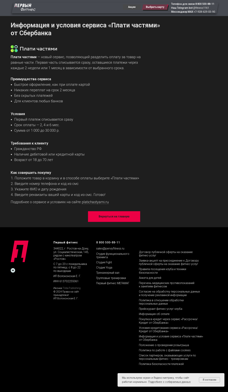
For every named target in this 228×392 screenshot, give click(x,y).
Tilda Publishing (72, 288)
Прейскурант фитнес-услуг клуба (160, 309)
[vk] (13, 270)
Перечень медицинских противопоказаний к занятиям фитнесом (166, 284)
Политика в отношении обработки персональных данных (161, 302)
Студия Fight (104, 262)
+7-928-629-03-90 (204, 11)
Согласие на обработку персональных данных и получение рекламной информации (169, 293)
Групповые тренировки (111, 278)
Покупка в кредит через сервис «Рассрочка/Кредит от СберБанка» (168, 320)
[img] (25, 7)
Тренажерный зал (107, 272)
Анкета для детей (150, 278)
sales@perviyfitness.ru (110, 248)
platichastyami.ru (95, 202)
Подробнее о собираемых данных (169, 381)
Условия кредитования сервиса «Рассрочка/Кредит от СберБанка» (168, 329)
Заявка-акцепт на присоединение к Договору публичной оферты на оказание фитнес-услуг (169, 262)
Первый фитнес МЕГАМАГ (112, 283)
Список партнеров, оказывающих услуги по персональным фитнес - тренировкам (167, 357)
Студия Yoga (104, 267)
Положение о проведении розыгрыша (164, 345)
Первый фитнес (65, 242)
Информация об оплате (154, 314)
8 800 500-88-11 (204, 3)
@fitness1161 (201, 7)
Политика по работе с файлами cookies (165, 350)
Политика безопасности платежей (161, 364)
